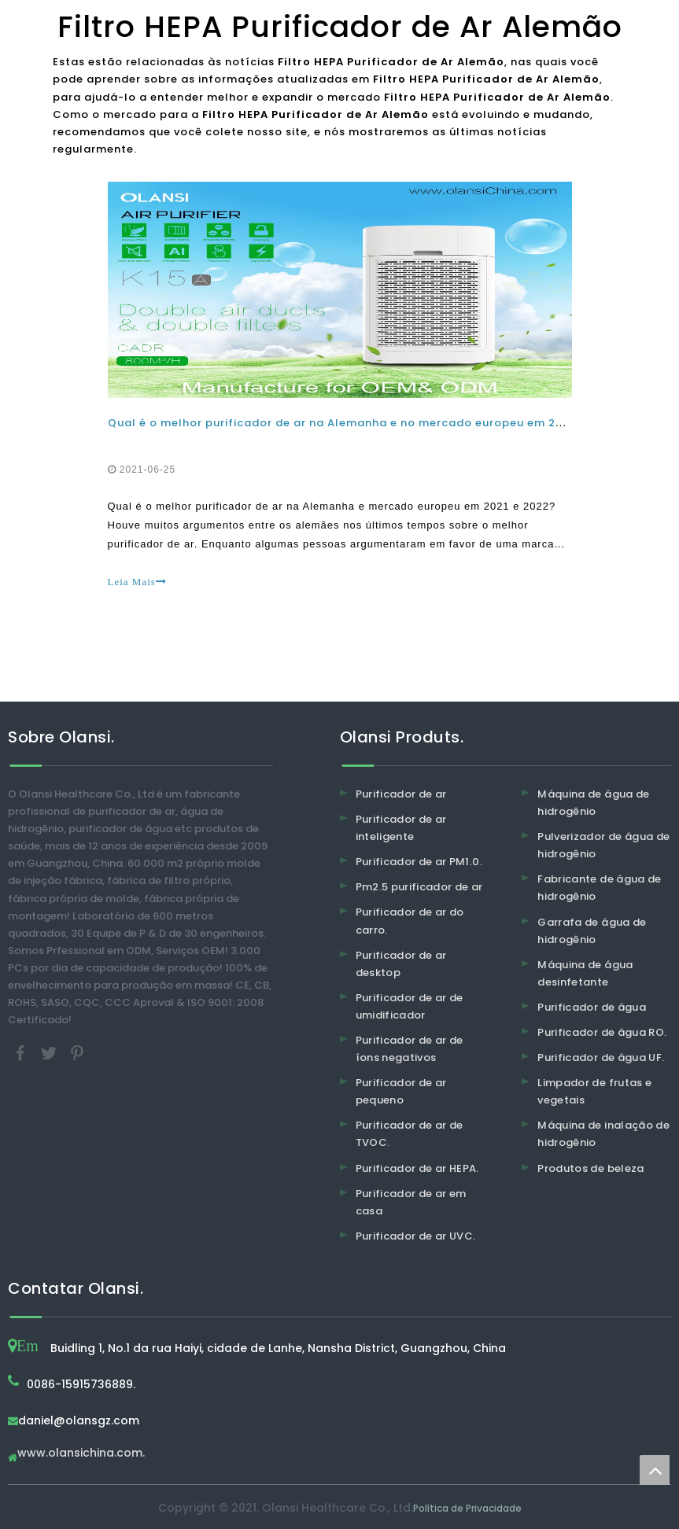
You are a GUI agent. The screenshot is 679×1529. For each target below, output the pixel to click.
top (655, 1470)
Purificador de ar (401, 794)
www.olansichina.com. (81, 1454)
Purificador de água (591, 1007)
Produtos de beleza (590, 1168)
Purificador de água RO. (601, 1032)
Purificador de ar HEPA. (417, 1168)
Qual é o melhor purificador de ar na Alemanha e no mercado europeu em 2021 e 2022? (366, 422)
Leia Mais (137, 582)
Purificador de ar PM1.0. (419, 861)
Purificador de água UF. (600, 1057)
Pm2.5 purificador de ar (419, 886)
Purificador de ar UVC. (416, 1236)
